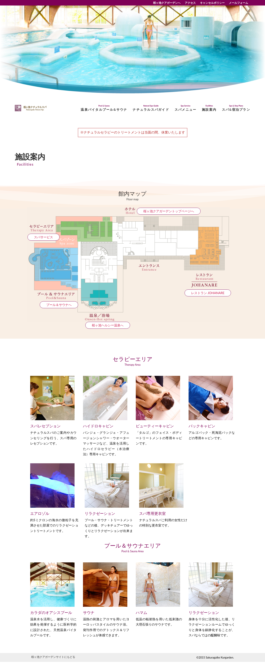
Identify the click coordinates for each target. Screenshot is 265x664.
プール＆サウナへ (59, 305)
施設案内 (209, 108)
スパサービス (43, 237)
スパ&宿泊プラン (236, 108)
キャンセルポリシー (212, 2)
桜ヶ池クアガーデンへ (167, 2)
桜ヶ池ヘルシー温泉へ (108, 325)
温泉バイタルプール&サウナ (104, 108)
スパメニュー (186, 108)
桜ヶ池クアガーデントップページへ (168, 211)
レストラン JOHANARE (207, 293)
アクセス (190, 2)
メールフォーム (238, 2)
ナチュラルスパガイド (151, 108)
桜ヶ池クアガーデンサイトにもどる (53, 657)
